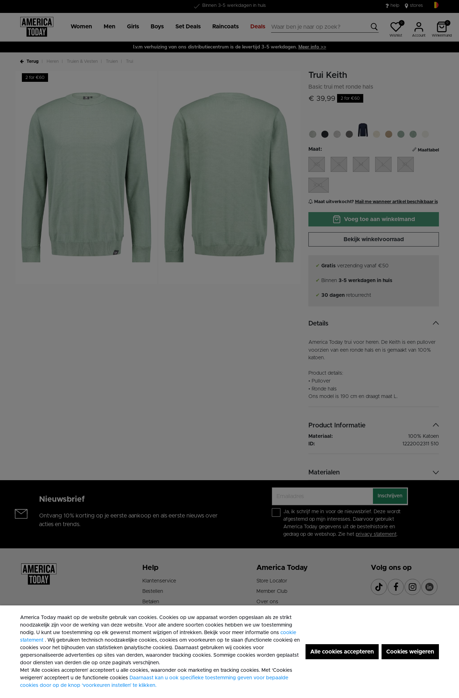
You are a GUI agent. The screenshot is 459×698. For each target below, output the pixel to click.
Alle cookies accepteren (342, 652)
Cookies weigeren (410, 652)
